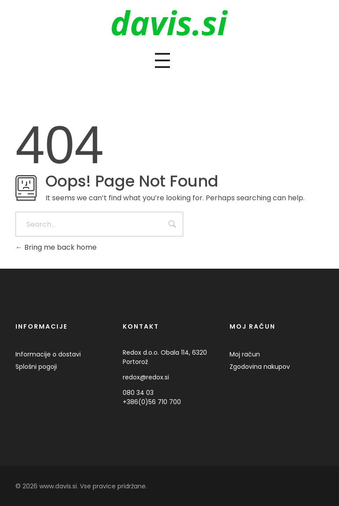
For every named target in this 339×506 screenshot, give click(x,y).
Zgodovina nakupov (260, 366)
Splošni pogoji (36, 366)
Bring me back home (56, 247)
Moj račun (245, 354)
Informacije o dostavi (48, 354)
